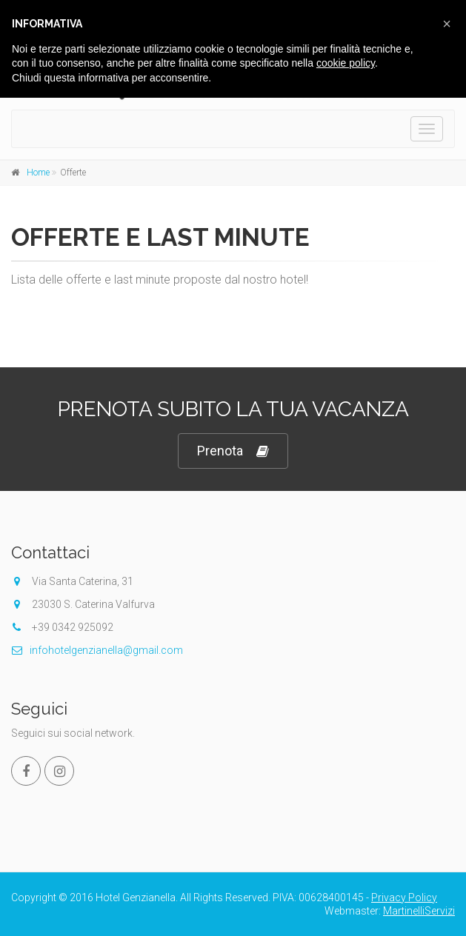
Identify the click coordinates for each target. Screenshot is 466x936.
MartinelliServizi (419, 911)
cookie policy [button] (345, 63)
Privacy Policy (404, 897)
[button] (447, 24)
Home (38, 172)
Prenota (233, 451)
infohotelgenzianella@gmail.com (97, 650)
